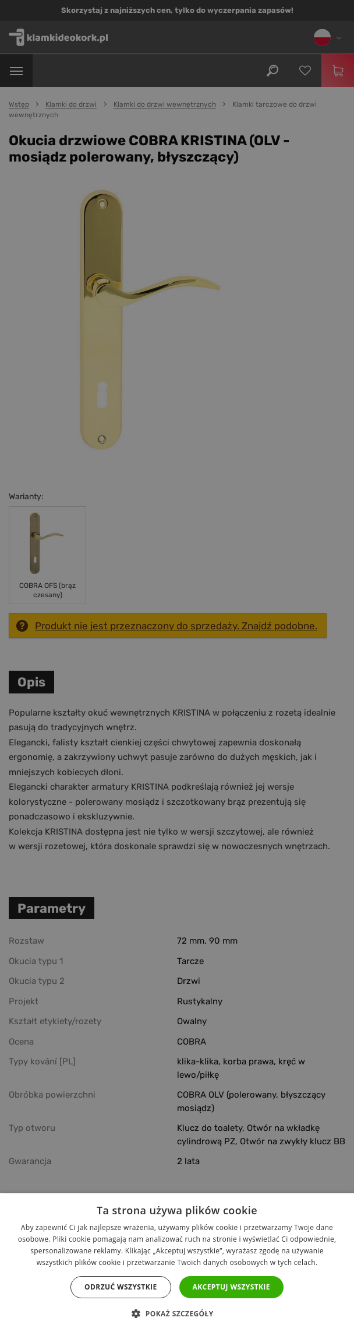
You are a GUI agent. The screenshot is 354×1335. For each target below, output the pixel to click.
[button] (176, 1314)
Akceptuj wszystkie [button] (231, 1287)
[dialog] (177, 667)
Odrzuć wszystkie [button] (120, 1287)
